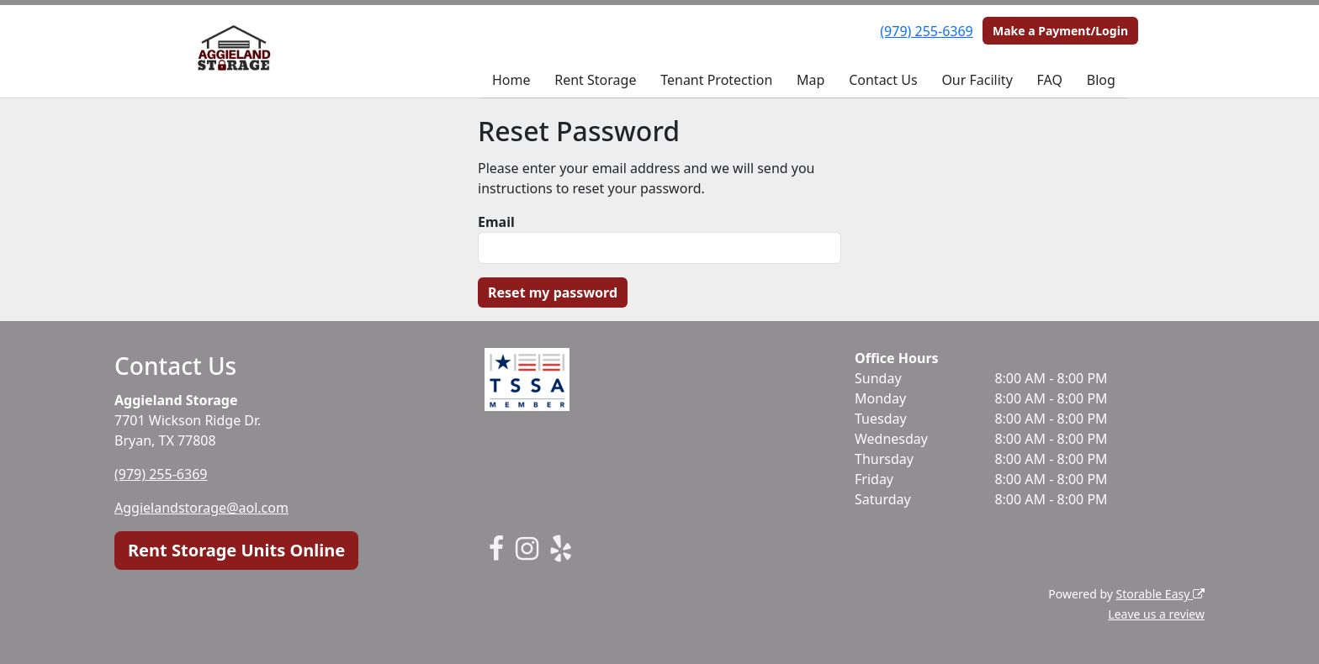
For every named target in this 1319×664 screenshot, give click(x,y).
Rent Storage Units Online (236, 550)
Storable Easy (1160, 594)
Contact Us (883, 80)
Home (511, 80)
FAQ (1049, 80)
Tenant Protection (716, 80)
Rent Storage (595, 80)
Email (496, 222)
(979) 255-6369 (926, 31)
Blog (1101, 80)
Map (810, 80)
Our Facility (976, 80)
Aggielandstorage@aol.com (201, 507)
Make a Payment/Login (1060, 31)
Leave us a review (1156, 614)
